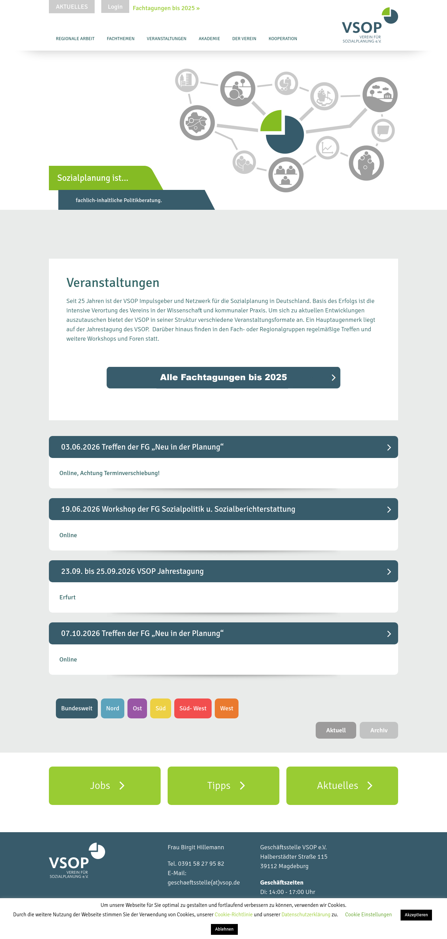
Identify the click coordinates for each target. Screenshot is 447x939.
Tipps (226, 785)
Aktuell (336, 730)
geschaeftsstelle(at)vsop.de (204, 882)
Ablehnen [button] (224, 929)
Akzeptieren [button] (416, 915)
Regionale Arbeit (75, 39)
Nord (112, 708)
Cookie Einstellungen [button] (368, 914)
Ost (137, 708)
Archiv (379, 730)
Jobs (107, 785)
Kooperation (283, 39)
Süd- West (192, 708)
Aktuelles (72, 6)
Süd (160, 708)
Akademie (209, 39)
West (226, 708)
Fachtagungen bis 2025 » (166, 8)
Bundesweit (77, 708)
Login (115, 6)
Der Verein (244, 39)
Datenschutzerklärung (306, 914)
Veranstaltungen (166, 39)
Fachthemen (121, 39)
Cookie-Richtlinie (234, 914)
